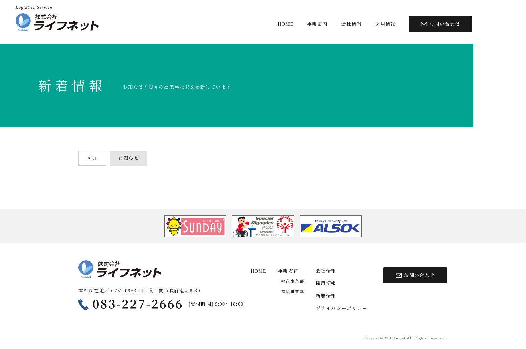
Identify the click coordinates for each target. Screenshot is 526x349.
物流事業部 (292, 291)
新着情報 (326, 296)
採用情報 (385, 24)
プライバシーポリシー (341, 308)
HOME (286, 24)
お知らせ (128, 158)
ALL (92, 158)
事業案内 (317, 24)
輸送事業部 (292, 281)
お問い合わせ (440, 24)
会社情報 (351, 24)
